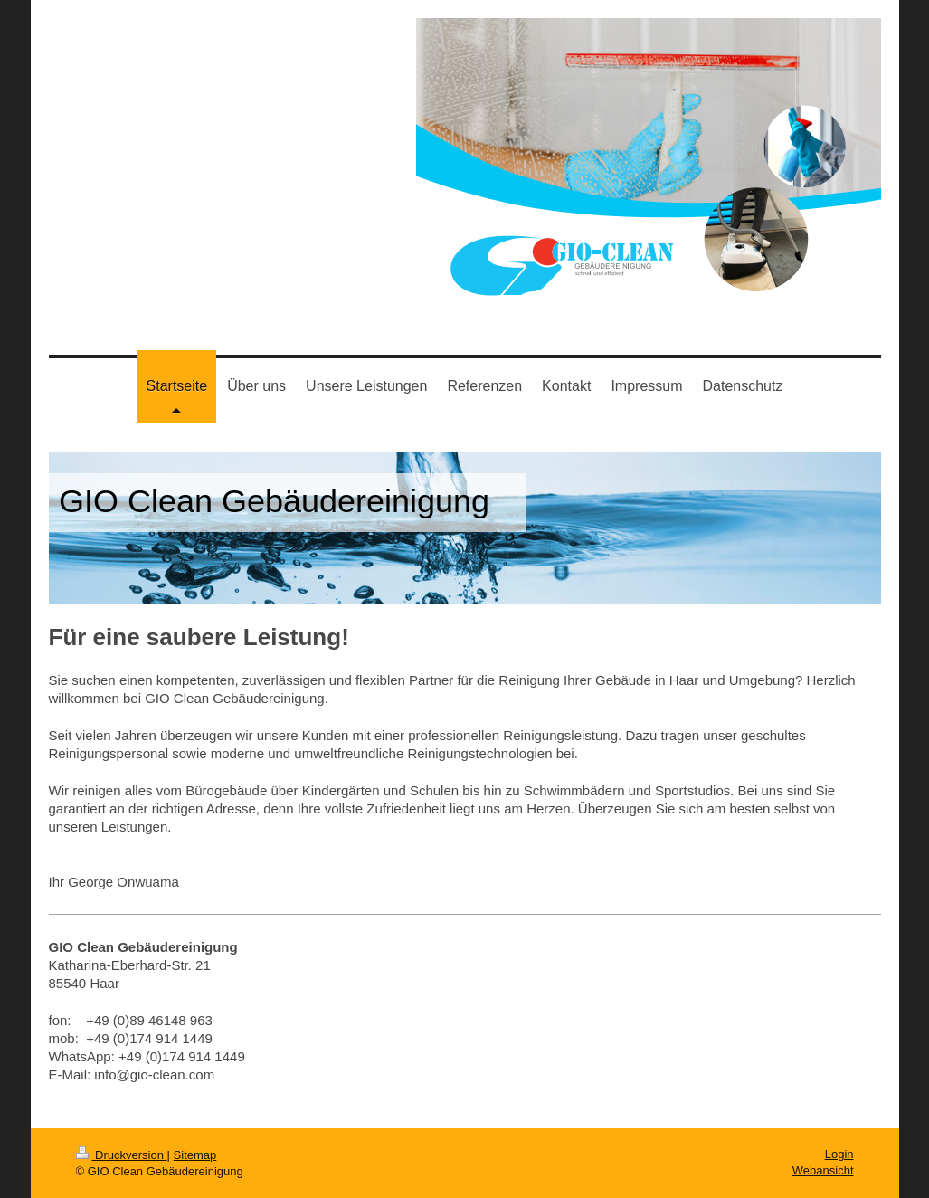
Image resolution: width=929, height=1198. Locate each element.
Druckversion (121, 1155)
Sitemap (195, 1155)
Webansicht (823, 1170)
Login (839, 1154)
